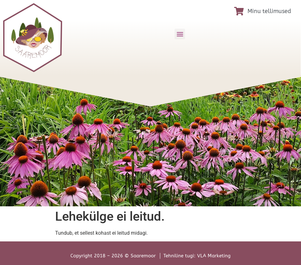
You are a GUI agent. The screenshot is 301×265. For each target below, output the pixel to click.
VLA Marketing (214, 256)
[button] (180, 34)
